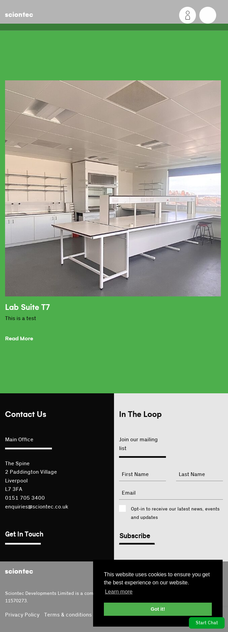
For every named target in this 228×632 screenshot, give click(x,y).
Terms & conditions (68, 615)
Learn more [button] (119, 592)
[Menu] (207, 15)
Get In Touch (24, 534)
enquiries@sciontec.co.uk (36, 507)
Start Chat (207, 623)
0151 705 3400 (25, 498)
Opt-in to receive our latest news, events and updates (175, 513)
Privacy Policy (22, 615)
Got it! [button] (158, 609)
